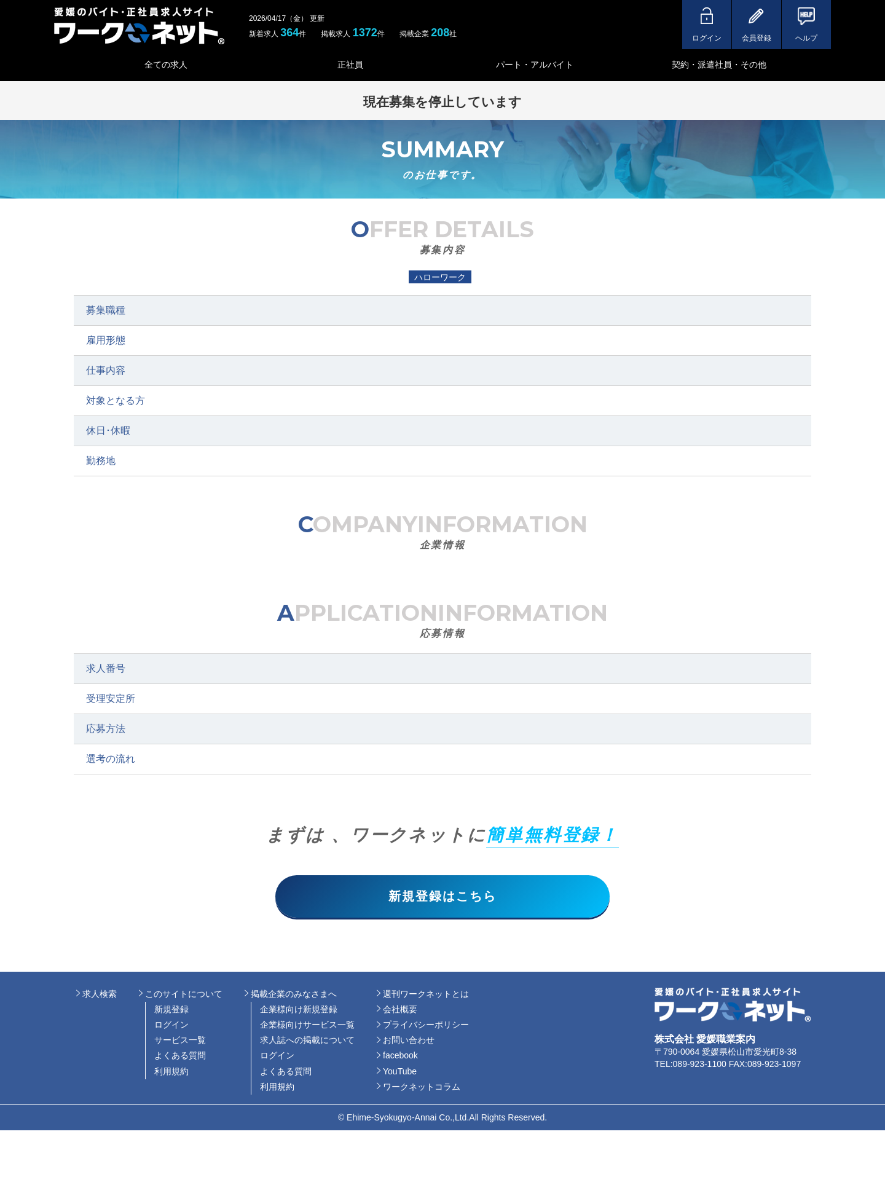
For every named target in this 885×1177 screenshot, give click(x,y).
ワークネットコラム (421, 1088)
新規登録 (171, 1010)
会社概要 (400, 1010)
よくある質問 (180, 1056)
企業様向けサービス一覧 (307, 1026)
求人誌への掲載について (307, 1041)
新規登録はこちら (442, 896)
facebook (400, 1056)
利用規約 (171, 1072)
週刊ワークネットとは (426, 994)
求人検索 (99, 994)
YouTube (400, 1072)
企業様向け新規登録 (298, 1010)
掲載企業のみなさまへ (294, 994)
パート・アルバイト (534, 64)
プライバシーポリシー (426, 1026)
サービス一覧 (180, 1041)
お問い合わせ (409, 1041)
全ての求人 (165, 64)
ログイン (171, 1026)
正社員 (350, 64)
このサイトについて (183, 994)
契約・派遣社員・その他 (719, 64)
